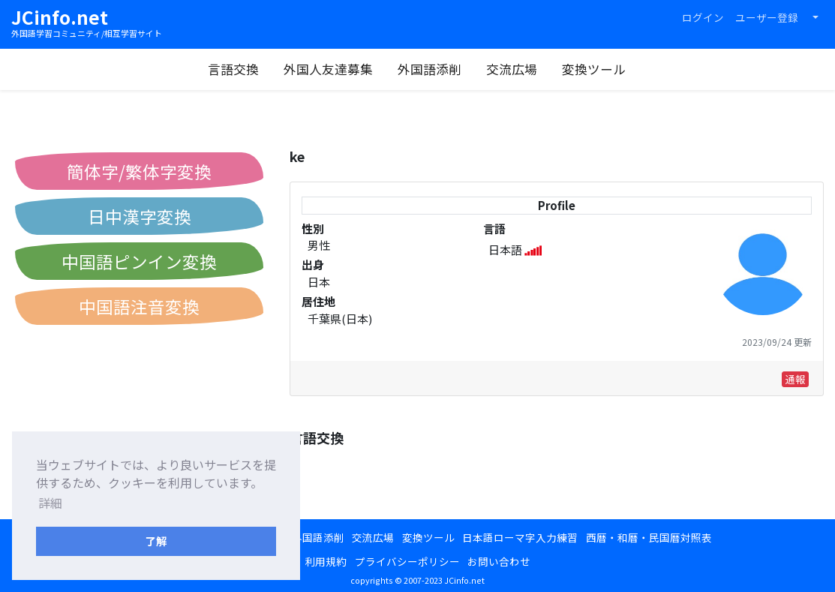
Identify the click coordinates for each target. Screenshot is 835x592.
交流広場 (511, 69)
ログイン (703, 17)
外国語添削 (429, 69)
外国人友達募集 (328, 69)
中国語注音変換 (139, 306)
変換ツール (594, 69)
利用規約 (326, 561)
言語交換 (233, 69)
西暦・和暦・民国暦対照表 (649, 537)
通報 (795, 378)
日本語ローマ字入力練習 (520, 537)
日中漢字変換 (139, 216)
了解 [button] (156, 540)
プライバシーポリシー (407, 561)
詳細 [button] (50, 503)
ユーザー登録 (766, 17)
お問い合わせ (498, 561)
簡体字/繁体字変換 (139, 171)
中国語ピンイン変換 (139, 261)
